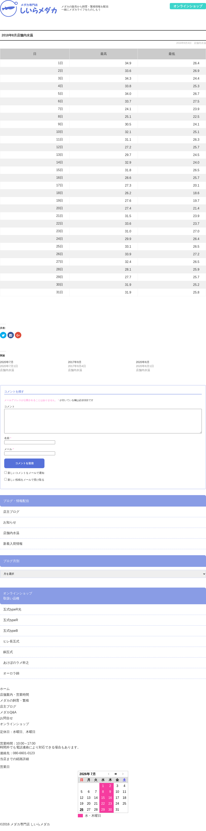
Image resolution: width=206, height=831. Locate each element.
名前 (7, 442)
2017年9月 (74, 362)
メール (9, 454)
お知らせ (9, 527)
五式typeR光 (12, 614)
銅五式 (8, 657)
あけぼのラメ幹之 (16, 667)
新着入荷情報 (13, 548)
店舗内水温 (200, 43)
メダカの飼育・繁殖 (71, 25)
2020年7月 (6, 362)
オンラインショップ (14, 728)
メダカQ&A (145, 25)
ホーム (7, 25)
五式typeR (10, 625)
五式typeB (10, 635)
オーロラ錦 (11, 678)
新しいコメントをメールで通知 (26, 477)
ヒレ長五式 (11, 646)
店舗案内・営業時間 (33, 25)
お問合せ (182, 25)
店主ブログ (108, 25)
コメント (9, 406)
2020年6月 (142, 362)
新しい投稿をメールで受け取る (26, 484)
